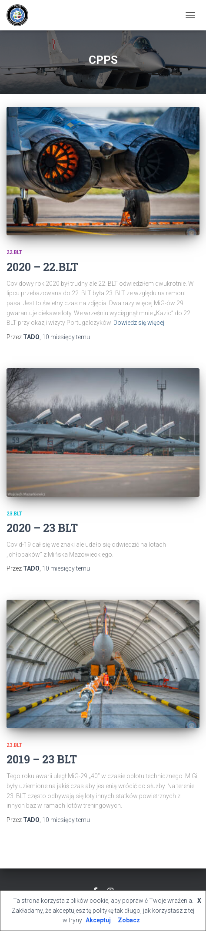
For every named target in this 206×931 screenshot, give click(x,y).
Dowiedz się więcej (138, 322)
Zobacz (129, 920)
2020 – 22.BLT (42, 267)
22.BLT (14, 252)
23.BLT (14, 514)
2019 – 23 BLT (42, 759)
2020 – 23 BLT (42, 528)
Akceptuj (98, 920)
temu (66, 336)
